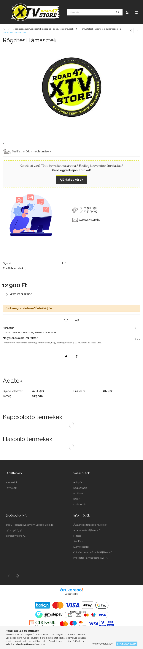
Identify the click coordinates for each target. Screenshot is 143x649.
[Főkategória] (5, 29)
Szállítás (78, 541)
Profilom (78, 493)
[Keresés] (95, 12)
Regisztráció (80, 488)
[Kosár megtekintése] (136, 12)
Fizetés (77, 535)
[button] (66, 320)
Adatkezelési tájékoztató (86, 530)
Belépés (77, 482)
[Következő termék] (137, 30)
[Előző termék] (131, 30)
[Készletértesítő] (19, 294)
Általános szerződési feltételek (90, 524)
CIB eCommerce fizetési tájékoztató (92, 552)
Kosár (76, 499)
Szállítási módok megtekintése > (31, 151)
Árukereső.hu (71, 594)
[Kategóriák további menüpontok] (4, 12)
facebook (9, 576)
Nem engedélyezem (102, 643)
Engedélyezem (126, 643)
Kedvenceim (80, 504)
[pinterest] (77, 356)
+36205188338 (88, 208)
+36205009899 (88, 211)
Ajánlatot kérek (71, 179)
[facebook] (66, 356)
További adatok (13, 268)
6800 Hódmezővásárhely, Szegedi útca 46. (30, 524)
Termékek (11, 488)
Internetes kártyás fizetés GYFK (90, 557)
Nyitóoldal (11, 482)
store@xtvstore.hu (89, 219)
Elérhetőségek (81, 546)
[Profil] (127, 12)
